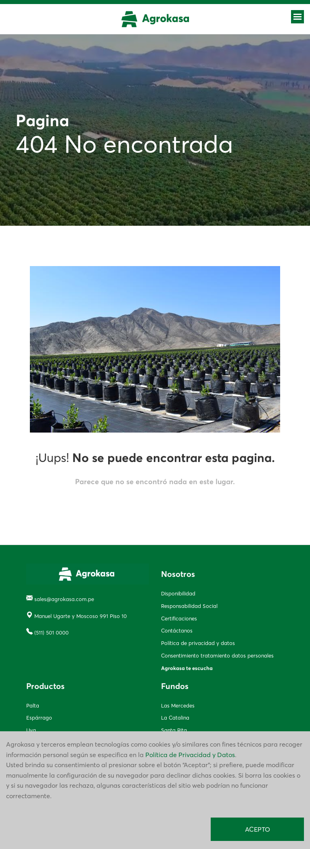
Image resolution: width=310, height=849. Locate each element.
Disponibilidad (178, 593)
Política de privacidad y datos (198, 643)
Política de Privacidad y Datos (190, 755)
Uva (31, 730)
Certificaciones (179, 618)
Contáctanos (177, 630)
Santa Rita (174, 730)
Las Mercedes (178, 705)
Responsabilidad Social (189, 606)
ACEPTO (257, 829)
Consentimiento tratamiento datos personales (217, 655)
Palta (32, 705)
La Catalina (175, 717)
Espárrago (39, 717)
